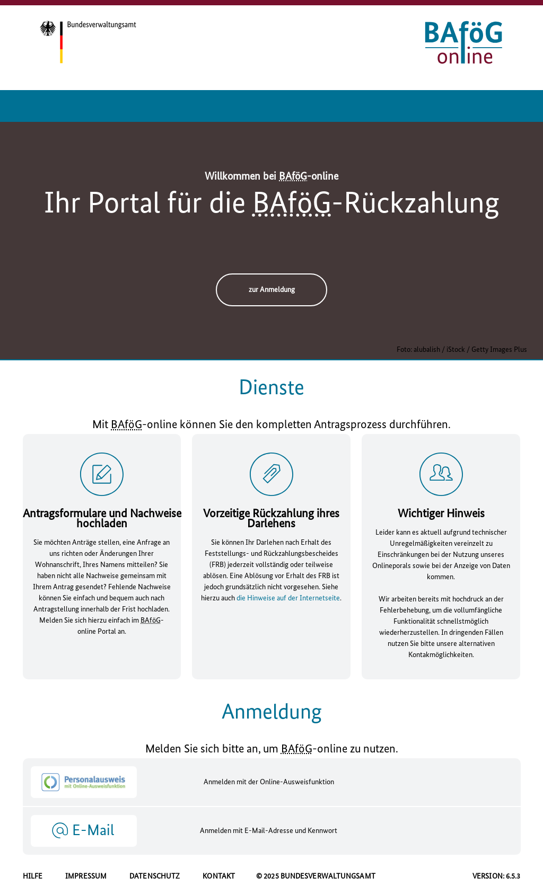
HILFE (33, 876)
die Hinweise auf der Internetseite (288, 598)
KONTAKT (219, 876)
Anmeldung (272, 712)
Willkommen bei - (271, 177)
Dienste (271, 388)
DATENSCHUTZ (154, 876)
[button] (84, 830)
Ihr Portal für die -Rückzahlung (272, 204)
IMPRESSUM (86, 876)
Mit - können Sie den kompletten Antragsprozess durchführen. (271, 425)
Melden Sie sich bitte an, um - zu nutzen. (271, 750)
